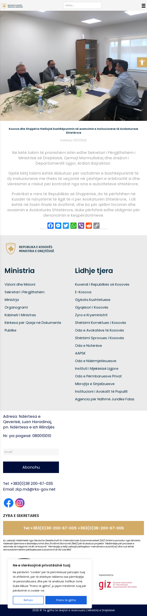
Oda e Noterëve (88, 345)
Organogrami (16, 307)
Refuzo (28, 600)
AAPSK (80, 353)
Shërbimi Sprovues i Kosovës (99, 338)
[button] (142, 62)
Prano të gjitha (66, 600)
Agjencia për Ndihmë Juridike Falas (104, 399)
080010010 (41, 435)
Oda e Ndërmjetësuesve (95, 360)
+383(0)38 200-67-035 (31, 483)
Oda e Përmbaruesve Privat (98, 376)
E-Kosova (83, 292)
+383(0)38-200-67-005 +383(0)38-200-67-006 (77, 528)
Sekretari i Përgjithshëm (25, 292)
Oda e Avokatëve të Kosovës (99, 330)
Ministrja (12, 299)
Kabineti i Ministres (20, 315)
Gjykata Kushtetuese (92, 299)
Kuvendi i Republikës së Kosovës (102, 284)
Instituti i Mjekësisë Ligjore (96, 368)
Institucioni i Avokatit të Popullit (101, 391)
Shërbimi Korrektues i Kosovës (100, 322)
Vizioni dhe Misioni (20, 284)
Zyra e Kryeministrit (91, 315)
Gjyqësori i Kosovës (91, 307)
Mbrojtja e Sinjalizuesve (94, 383)
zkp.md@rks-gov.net (35, 489)
